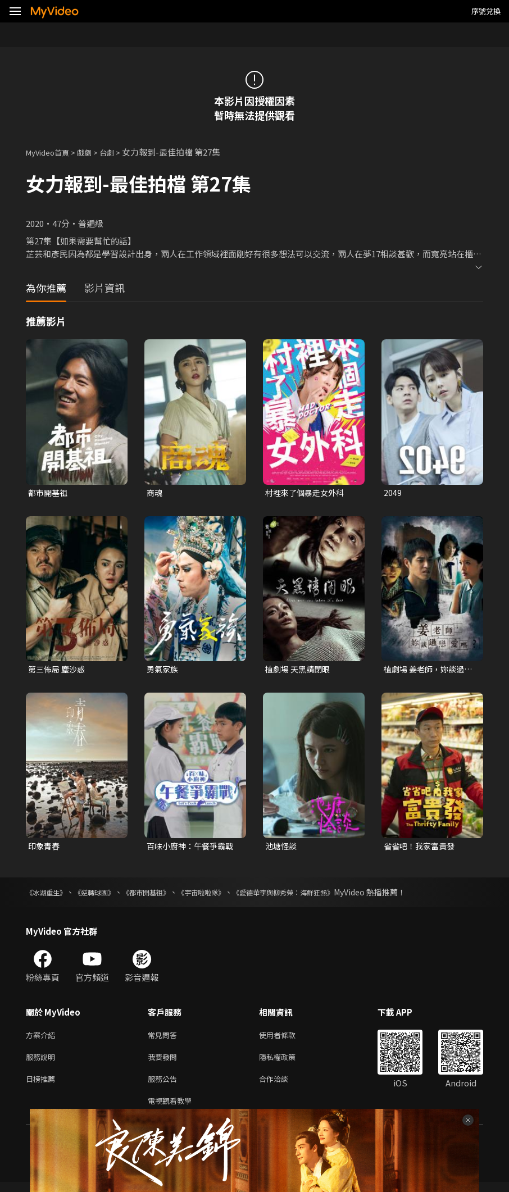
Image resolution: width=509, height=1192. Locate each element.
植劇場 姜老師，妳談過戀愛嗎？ (427, 671)
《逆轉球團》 (104, 895)
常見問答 (164, 1039)
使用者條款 (287, 1039)
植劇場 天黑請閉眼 (299, 670)
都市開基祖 (49, 493)
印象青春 (45, 848)
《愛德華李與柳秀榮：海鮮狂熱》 (321, 895)
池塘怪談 (282, 848)
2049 (393, 493)
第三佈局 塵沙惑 (58, 670)
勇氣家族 (163, 670)
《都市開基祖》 (163, 895)
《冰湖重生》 (49, 895)
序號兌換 (486, 11)
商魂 (155, 493)
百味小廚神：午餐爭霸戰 (193, 848)
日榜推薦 (43, 1086)
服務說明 (43, 1062)
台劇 (118, 152)
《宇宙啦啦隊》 (226, 895)
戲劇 (93, 152)
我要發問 (164, 1062)
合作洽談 (282, 1086)
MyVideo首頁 (51, 152)
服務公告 (164, 1086)
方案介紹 (43, 1039)
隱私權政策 (287, 1062)
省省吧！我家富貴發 (422, 848)
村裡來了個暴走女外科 (307, 493)
